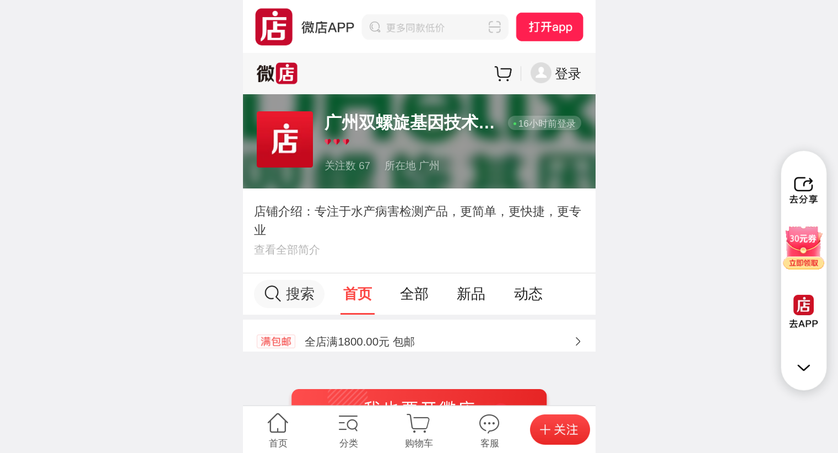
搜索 (289, 294)
